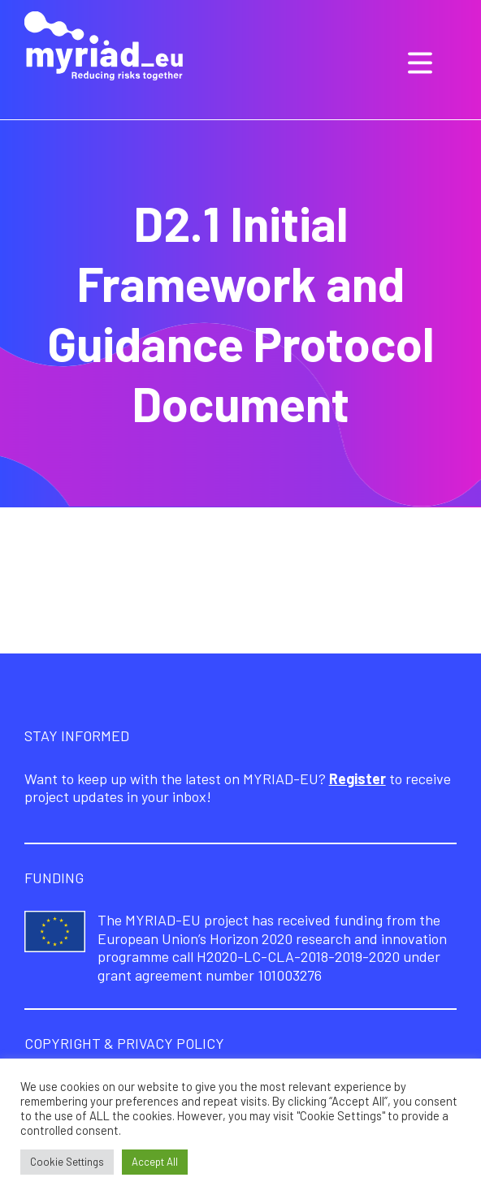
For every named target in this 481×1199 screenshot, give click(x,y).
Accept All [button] (155, 1161)
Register (357, 778)
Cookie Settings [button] (67, 1161)
